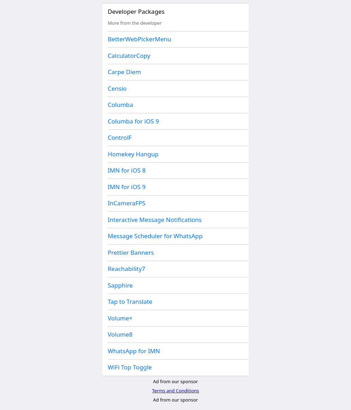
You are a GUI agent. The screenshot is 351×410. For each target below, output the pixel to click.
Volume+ (120, 318)
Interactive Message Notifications (155, 220)
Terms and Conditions (175, 390)
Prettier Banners (131, 252)
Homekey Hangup (133, 154)
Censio (117, 88)
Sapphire (120, 285)
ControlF (120, 137)
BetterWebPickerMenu (139, 39)
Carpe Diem (124, 72)
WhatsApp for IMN (134, 351)
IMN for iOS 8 (126, 170)
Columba (120, 105)
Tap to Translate (130, 301)
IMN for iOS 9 (126, 187)
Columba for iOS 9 (133, 121)
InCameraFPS (126, 203)
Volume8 (120, 334)
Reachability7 (126, 269)
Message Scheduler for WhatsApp (155, 236)
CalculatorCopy (129, 56)
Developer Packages (136, 11)
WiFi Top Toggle (130, 367)
